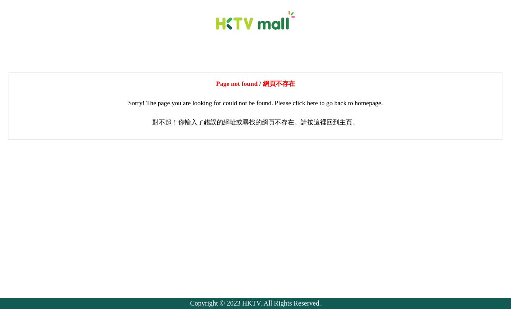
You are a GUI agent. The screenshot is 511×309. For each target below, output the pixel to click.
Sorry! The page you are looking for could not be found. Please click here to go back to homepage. (255, 103)
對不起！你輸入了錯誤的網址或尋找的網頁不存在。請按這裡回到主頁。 (255, 122)
